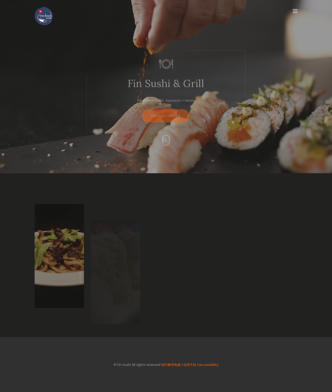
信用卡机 (189, 364)
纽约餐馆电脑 (171, 364)
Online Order (166, 118)
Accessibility (209, 364)
